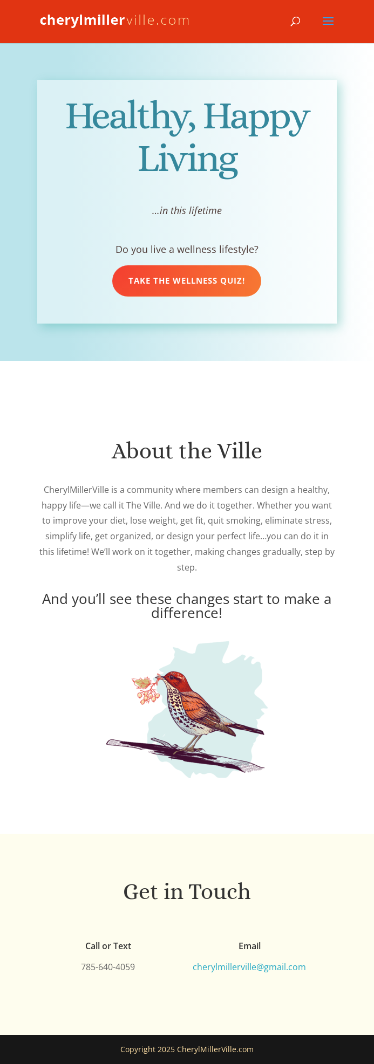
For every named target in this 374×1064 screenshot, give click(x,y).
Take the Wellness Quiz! (186, 280)
